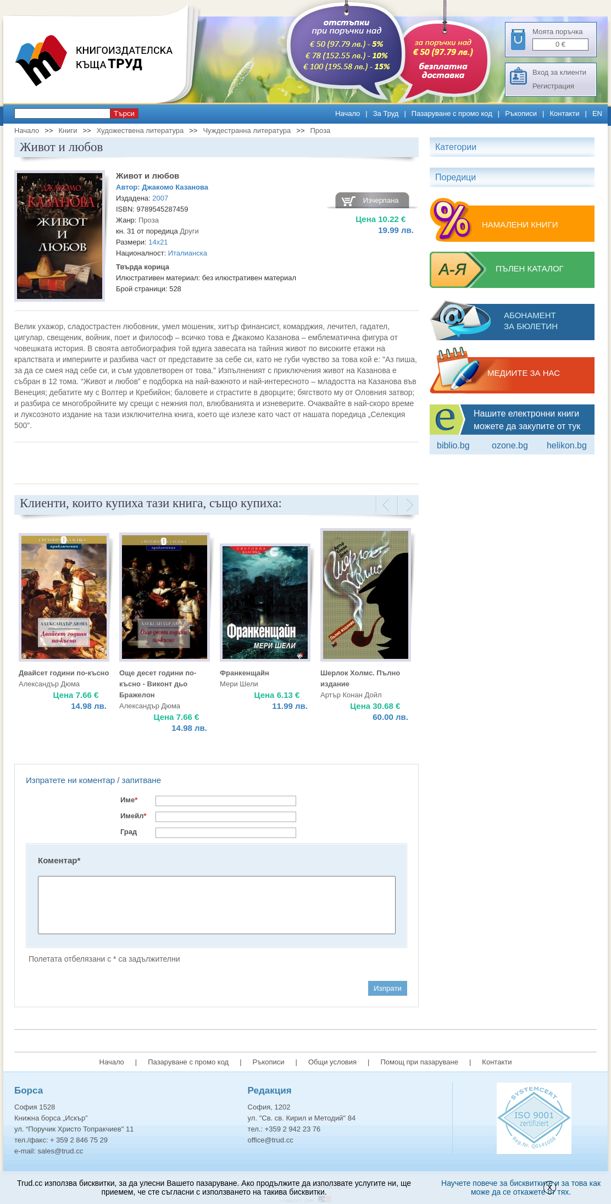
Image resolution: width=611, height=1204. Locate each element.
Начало (347, 113)
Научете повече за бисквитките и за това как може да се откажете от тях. (521, 1187)
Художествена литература (140, 130)
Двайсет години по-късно (64, 673)
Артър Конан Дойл (351, 695)
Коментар (59, 860)
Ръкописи (521, 113)
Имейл (133, 816)
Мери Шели (239, 684)
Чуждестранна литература (247, 130)
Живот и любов (147, 175)
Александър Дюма (49, 684)
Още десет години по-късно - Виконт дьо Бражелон (157, 684)
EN (597, 113)
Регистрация (553, 86)
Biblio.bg (453, 445)
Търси (124, 113)
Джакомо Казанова (175, 187)
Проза (320, 130)
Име (128, 800)
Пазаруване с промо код (452, 113)
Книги (67, 130)
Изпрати (388, 988)
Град (128, 832)
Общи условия (332, 1062)
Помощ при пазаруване (419, 1062)
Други (189, 231)
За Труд (386, 113)
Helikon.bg (567, 445)
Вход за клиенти (559, 72)
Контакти (564, 113)
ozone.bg (510, 445)
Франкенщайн (244, 673)
